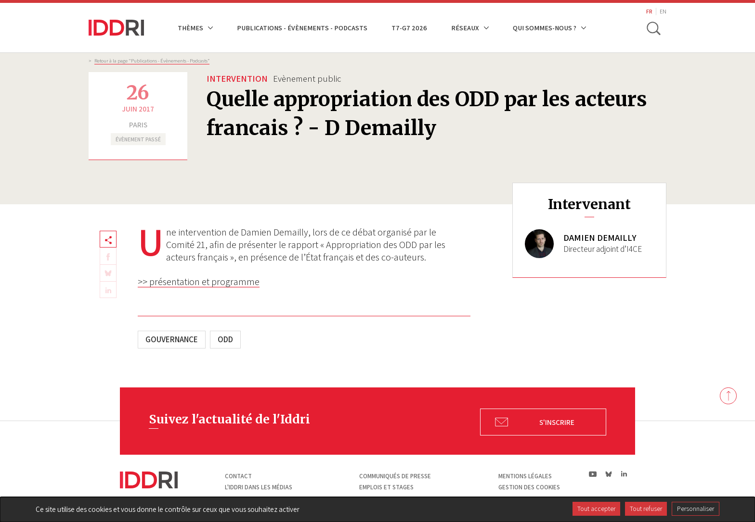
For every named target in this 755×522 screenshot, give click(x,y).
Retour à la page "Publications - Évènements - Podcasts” (151, 60)
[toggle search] (653, 28)
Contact (238, 476)
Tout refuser (646, 508)
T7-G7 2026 (409, 27)
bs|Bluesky (608, 474)
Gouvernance (171, 339)
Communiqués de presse (395, 476)
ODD (225, 339)
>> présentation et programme (199, 281)
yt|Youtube (593, 474)
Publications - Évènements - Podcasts (302, 27)
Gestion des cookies (529, 487)
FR (649, 11)
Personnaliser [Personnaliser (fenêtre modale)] (695, 508)
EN (663, 11)
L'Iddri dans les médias (258, 487)
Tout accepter (596, 508)
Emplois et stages (386, 487)
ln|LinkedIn (624, 474)
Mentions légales (525, 476)
